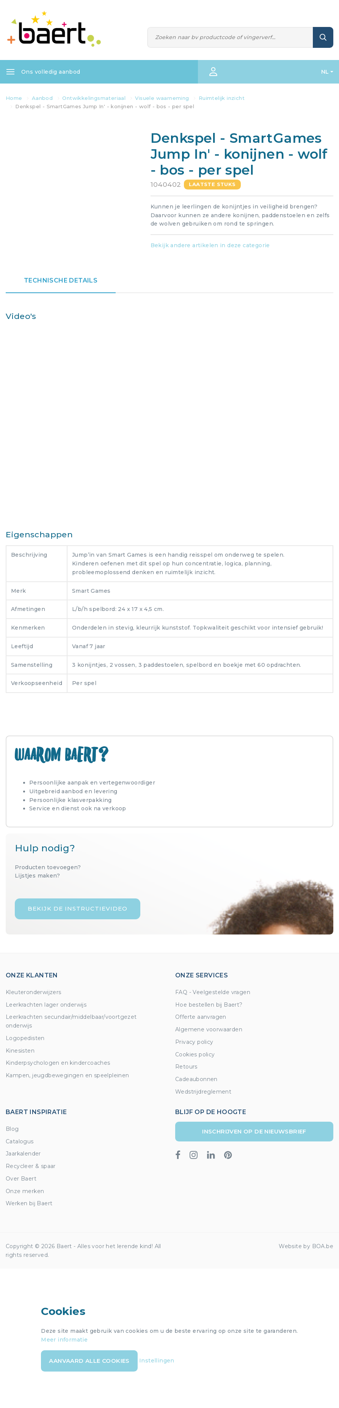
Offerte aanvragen (200, 1016)
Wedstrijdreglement (203, 1091)
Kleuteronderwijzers (33, 992)
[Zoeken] (230, 37)
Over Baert (21, 1178)
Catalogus (20, 1141)
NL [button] (325, 71)
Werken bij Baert (29, 1203)
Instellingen (156, 1360)
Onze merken (25, 1191)
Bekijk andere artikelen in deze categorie (210, 245)
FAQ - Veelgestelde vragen (212, 992)
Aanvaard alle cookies (89, 1360)
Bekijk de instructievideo (77, 908)
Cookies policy (195, 1054)
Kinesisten (20, 1050)
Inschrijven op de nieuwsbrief (254, 1131)
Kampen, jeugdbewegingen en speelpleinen (67, 1075)
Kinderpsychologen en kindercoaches (58, 1062)
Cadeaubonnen (196, 1079)
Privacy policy (194, 1042)
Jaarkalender (23, 1153)
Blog (12, 1128)
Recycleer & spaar (31, 1166)
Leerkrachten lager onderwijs (46, 1004)
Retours (186, 1066)
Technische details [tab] (60, 280)
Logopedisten (25, 1038)
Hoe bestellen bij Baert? (209, 1004)
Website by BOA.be (306, 1246)
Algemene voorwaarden (208, 1029)
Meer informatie (64, 1339)
